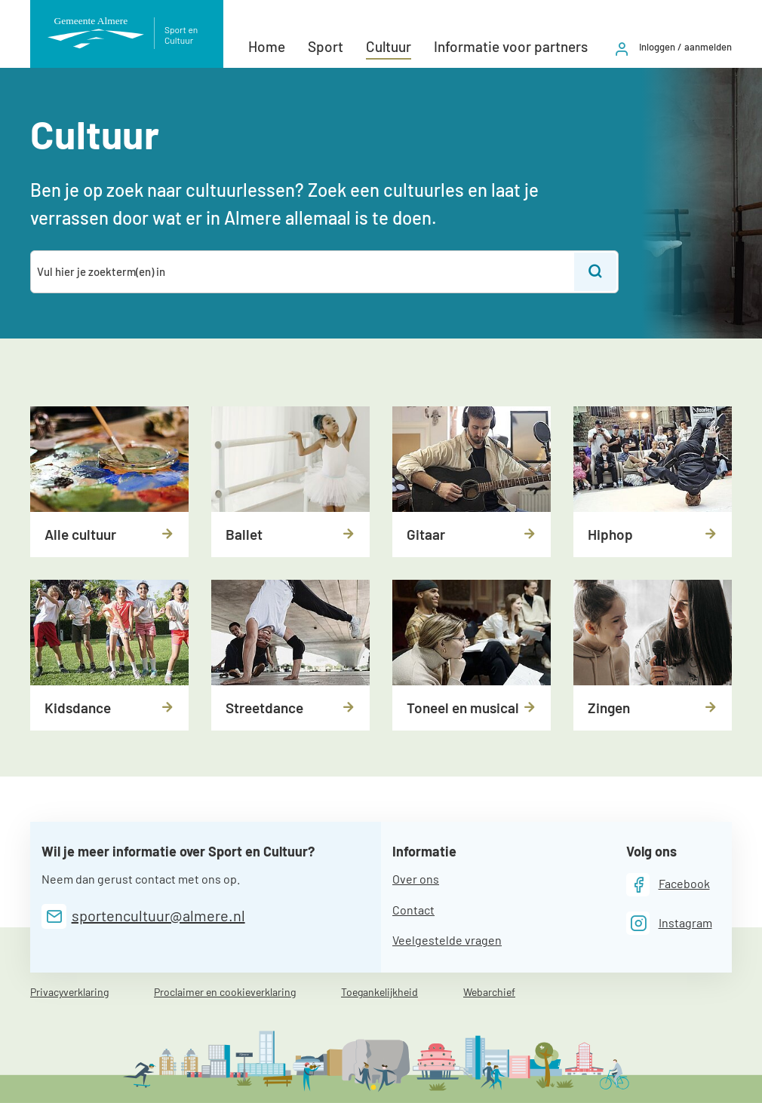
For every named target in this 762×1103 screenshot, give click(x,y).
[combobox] (303, 272)
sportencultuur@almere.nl (158, 915)
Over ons (415, 879)
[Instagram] (669, 923)
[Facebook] (668, 884)
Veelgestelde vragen (447, 940)
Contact (413, 909)
